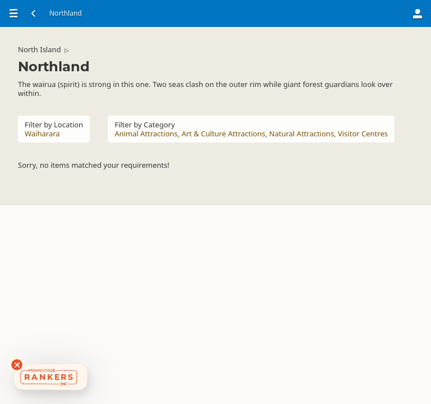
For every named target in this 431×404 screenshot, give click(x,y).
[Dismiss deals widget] (16, 364)
